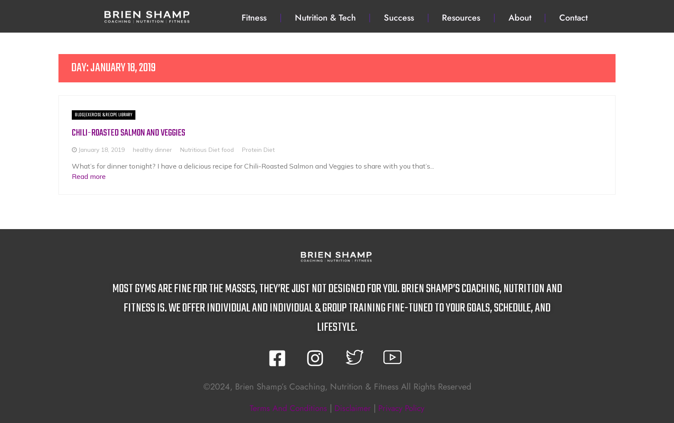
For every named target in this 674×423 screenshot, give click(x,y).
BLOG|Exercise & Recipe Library (103, 115)
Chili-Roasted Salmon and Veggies (132, 133)
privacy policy (404, 408)
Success (399, 18)
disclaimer (352, 408)
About (520, 18)
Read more (89, 176)
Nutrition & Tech (325, 18)
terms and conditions (285, 408)
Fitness (254, 18)
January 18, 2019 (102, 149)
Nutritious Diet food (207, 149)
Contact (573, 18)
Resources (461, 18)
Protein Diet (258, 149)
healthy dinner (152, 149)
